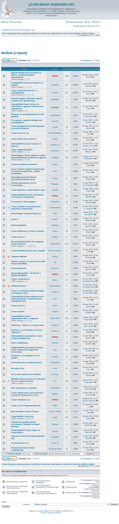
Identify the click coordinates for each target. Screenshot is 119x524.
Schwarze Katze (55, 449)
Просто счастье (55, 251)
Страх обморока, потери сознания (27, 231)
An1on (88, 275)
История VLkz (17, 368)
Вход (4, 22)
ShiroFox (55, 331)
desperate (55, 151)
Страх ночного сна (20, 133)
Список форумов (9, 33)
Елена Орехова (88, 401)
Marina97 (88, 432)
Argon (88, 108)
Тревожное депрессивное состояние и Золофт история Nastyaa (25, 424)
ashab (88, 77)
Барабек (55, 85)
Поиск (96, 22)
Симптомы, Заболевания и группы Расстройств (60, 33)
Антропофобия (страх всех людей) (28, 251)
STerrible (88, 258)
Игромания (55, 202)
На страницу (86, 60)
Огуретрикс (88, 382)
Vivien (55, 306)
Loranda (88, 395)
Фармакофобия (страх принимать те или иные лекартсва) (27, 196)
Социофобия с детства (22, 416)
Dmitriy (55, 76)
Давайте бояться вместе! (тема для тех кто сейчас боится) (28, 380)
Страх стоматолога (20, 279)
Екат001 (55, 343)
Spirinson (55, 268)
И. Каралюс (88, 209)
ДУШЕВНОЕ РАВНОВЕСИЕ (51, 4)
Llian (89, 300)
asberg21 (55, 107)
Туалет (14, 219)
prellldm (89, 313)
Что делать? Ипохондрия (23, 202)
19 (28, 246)
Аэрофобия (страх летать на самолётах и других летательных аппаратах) (27, 106)
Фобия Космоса (18, 286)
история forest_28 (19, 443)
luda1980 (55, 437)
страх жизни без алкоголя (23, 139)
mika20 (55, 312)
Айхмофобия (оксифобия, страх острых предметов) (26, 337)
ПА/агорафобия (18, 225)
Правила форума (74, 22)
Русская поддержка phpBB (50, 513)
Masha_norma (88, 146)
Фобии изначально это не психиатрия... (23, 184)
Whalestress (89, 159)
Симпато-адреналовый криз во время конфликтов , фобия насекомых (28, 171)
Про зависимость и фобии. (24, 388)
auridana (88, 122)
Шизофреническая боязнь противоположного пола (24, 178)
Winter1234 (55, 244)
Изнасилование (18, 268)
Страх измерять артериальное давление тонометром (26, 207)
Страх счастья (18, 237)
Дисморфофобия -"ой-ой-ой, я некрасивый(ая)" (26, 274)
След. (97, 60)
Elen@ (88, 444)
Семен (88, 191)
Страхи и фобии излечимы (24, 164)
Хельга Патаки (55, 411)
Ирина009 (55, 363)
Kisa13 (55, 219)
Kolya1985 (55, 388)
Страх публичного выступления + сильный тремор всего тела (27, 394)
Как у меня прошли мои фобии (26, 374)
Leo (55, 381)
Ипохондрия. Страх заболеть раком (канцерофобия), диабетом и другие (28, 156)
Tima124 (55, 121)
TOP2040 (88, 197)
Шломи (89, 375)
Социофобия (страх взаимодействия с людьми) (24, 317)
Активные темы (28, 30)
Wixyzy (55, 431)
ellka (89, 413)
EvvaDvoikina (88, 293)
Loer (55, 350)
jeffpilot (55, 394)
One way (55, 374)
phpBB (45, 511)
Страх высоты (18, 305)
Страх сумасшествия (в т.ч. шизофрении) (24, 91)
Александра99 (89, 185)
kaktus (55, 231)
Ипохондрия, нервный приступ (26, 213)
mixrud (55, 127)
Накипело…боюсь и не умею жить (27, 325)
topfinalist (55, 100)
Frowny (55, 178)
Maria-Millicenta (55, 133)
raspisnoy (88, 86)
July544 (55, 93)
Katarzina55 (55, 115)
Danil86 (55, 190)
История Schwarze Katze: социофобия (23, 449)
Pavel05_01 (55, 145)
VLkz (55, 368)
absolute (55, 157)
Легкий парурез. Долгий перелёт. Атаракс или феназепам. (27, 99)
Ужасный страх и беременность (26, 362)
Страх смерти (17, 311)
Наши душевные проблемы (28, 33)
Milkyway (88, 152)
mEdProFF (88, 425)
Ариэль (89, 245)
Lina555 (55, 357)
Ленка (88, 94)
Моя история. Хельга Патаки (25, 411)
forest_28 (55, 443)
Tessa (88, 332)
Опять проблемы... (20, 343)
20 (31, 246)
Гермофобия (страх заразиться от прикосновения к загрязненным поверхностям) (27, 298)
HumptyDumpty (89, 281)
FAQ (88, 22)
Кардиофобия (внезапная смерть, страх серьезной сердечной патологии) (27, 349)
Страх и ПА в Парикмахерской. (26, 405)
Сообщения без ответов (11, 30)
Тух (55, 262)
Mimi (89, 450)
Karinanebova (55, 286)
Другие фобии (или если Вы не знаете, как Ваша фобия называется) (26, 75)
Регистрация (15, 22)
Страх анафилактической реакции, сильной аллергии (28, 127)
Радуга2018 (88, 319)
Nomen (89, 238)
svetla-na (55, 292)
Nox (88, 134)
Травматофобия (19, 256)
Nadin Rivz (55, 318)
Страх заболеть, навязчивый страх (28, 190)
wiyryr (55, 417)
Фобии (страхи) (88, 33)
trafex (55, 406)
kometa (89, 128)
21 (34, 246)
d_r (88, 407)
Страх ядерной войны (22, 149)
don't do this (88, 326)
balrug (55, 257)
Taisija (88, 165)
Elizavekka (88, 214)
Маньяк (55, 237)
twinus (88, 307)
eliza (55, 299)
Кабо (55, 213)
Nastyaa (55, 424)
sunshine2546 (55, 208)
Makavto (55, 325)
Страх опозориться (20, 400)
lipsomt (55, 164)
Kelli (88, 252)
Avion (55, 171)
